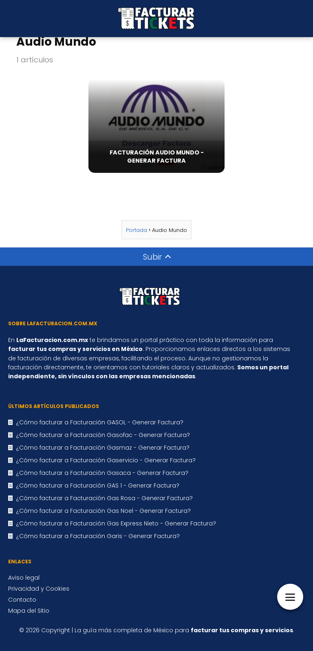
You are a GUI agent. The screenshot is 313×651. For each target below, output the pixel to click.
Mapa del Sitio (28, 611)
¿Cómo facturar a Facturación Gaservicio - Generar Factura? (106, 460)
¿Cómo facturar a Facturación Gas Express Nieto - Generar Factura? (116, 523)
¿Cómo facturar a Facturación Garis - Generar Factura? (98, 536)
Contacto (22, 600)
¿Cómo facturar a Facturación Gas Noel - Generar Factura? (103, 511)
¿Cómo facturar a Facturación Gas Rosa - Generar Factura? (104, 498)
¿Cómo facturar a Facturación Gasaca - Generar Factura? (102, 473)
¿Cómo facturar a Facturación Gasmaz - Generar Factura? (103, 448)
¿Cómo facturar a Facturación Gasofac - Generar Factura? (103, 435)
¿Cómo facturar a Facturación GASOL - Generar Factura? (99, 422)
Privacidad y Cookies (38, 589)
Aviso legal (24, 578)
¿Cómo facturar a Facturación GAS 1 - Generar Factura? (97, 485)
